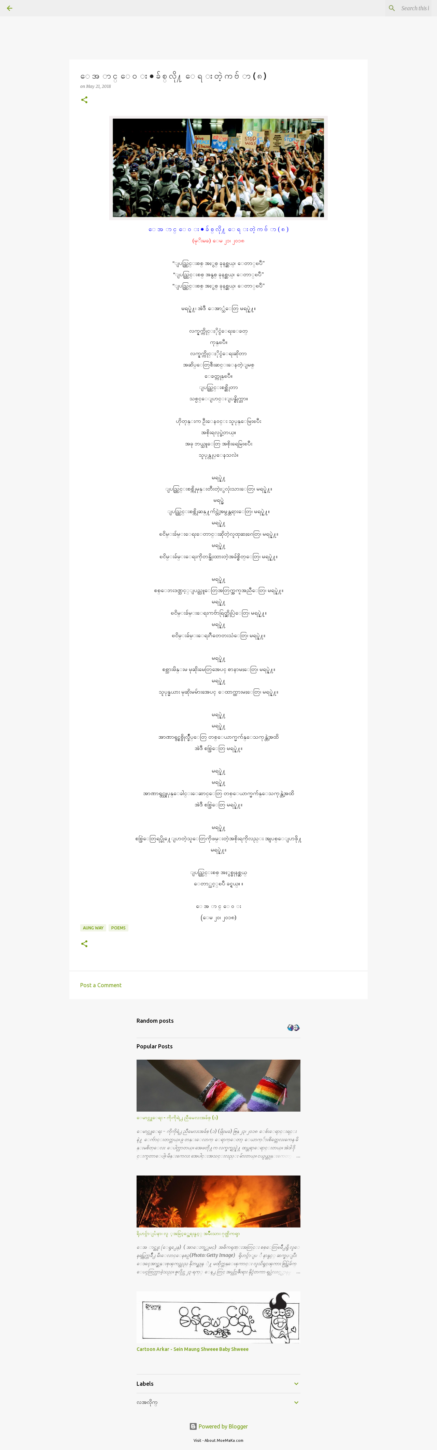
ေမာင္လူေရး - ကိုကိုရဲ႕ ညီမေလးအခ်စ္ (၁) (177, 1117)
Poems (118, 928)
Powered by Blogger (218, 1426)
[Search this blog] (396, 8)
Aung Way (93, 928)
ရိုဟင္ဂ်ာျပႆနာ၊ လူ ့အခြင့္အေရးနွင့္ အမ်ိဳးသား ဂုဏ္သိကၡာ (188, 1233)
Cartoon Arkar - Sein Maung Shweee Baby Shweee (193, 1349)
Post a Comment (101, 985)
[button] (84, 100)
